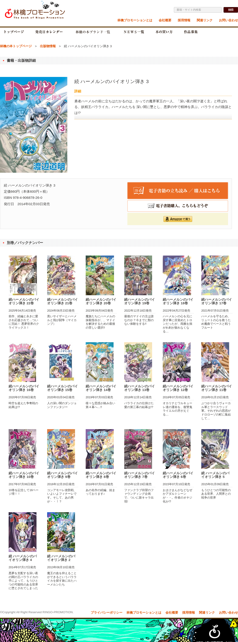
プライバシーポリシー (106, 612)
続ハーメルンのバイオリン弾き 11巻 (216, 388)
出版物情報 (48, 46)
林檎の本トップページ (16, 46)
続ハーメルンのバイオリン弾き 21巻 (62, 301)
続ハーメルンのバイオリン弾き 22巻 (24, 301)
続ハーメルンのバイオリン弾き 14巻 (101, 388)
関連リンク (205, 20)
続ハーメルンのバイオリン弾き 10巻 (24, 475)
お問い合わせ (228, 20)
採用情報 (184, 20)
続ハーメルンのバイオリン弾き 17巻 (216, 301)
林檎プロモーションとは (134, 20)
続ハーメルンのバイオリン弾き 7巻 (139, 475)
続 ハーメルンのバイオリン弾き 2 (61, 558)
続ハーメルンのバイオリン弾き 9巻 (62, 475)
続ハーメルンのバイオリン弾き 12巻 (178, 388)
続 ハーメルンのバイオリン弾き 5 (215, 475)
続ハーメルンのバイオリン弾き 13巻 (139, 388)
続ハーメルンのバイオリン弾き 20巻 (101, 301)
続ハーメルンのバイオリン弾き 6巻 (178, 475)
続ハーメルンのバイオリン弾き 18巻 (178, 301)
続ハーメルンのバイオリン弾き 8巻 (101, 475)
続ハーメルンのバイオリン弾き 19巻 (139, 301)
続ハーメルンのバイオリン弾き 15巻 (62, 388)
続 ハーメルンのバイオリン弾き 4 (23, 558)
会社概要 (165, 20)
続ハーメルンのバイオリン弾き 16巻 (24, 388)
